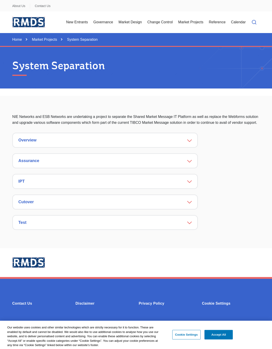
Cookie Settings (216, 303)
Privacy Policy (151, 303)
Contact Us (43, 6)
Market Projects (44, 39)
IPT (21, 181)
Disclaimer (85, 303)
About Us (18, 6)
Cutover (26, 202)
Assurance (28, 160)
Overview (27, 140)
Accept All (218, 336)
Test (22, 222)
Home (17, 39)
